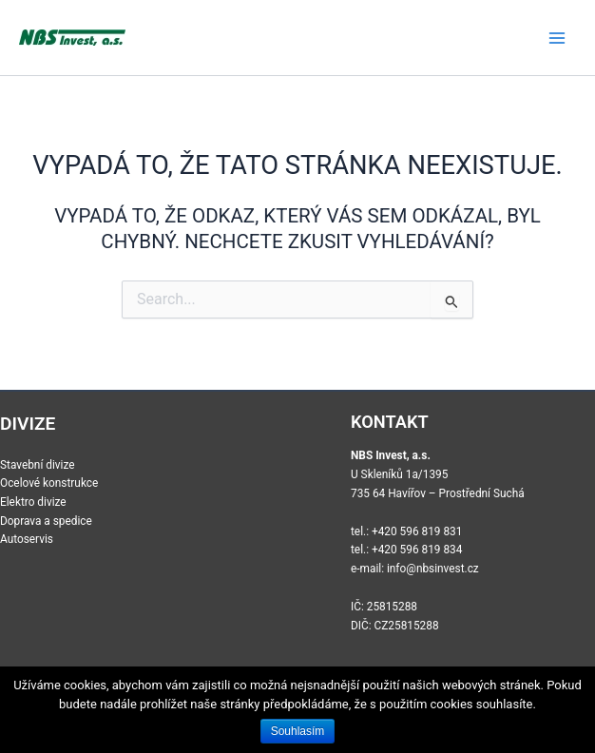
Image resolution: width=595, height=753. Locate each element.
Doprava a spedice (46, 521)
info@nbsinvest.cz (433, 568)
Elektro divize (33, 502)
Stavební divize (37, 465)
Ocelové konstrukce (49, 483)
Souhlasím (298, 731)
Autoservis (26, 539)
